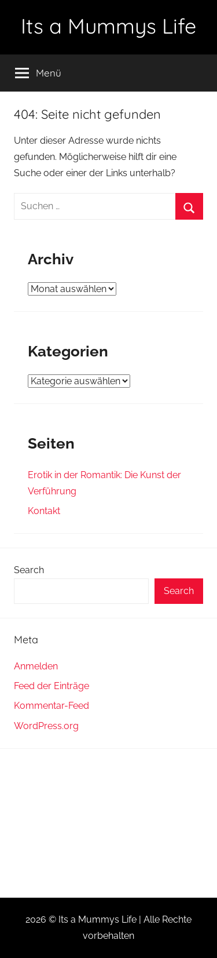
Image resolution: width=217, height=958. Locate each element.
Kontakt (44, 510)
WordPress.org (46, 725)
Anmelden (36, 666)
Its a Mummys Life (108, 26)
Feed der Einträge (51, 685)
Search (29, 569)
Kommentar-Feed (51, 705)
